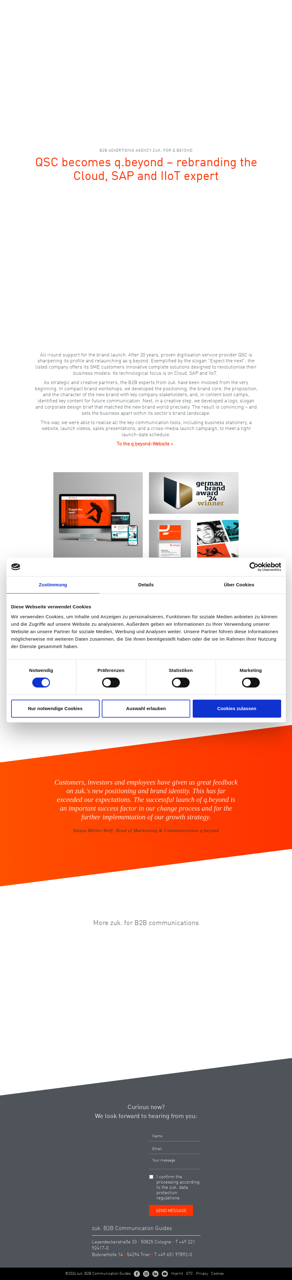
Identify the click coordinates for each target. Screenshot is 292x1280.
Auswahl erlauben (146, 708)
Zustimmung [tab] (53, 584)
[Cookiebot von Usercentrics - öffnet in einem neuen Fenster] (254, 566)
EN (265, 7)
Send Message (171, 1211)
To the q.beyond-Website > (145, 444)
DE (254, 7)
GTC (189, 1274)
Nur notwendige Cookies (55, 708)
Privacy (202, 1274)
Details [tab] (146, 584)
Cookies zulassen (236, 708)
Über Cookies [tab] (239, 584)
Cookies (217, 1274)
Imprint (177, 1274)
